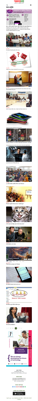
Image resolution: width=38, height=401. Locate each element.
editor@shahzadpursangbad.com (19, 379)
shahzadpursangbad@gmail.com (19, 378)
